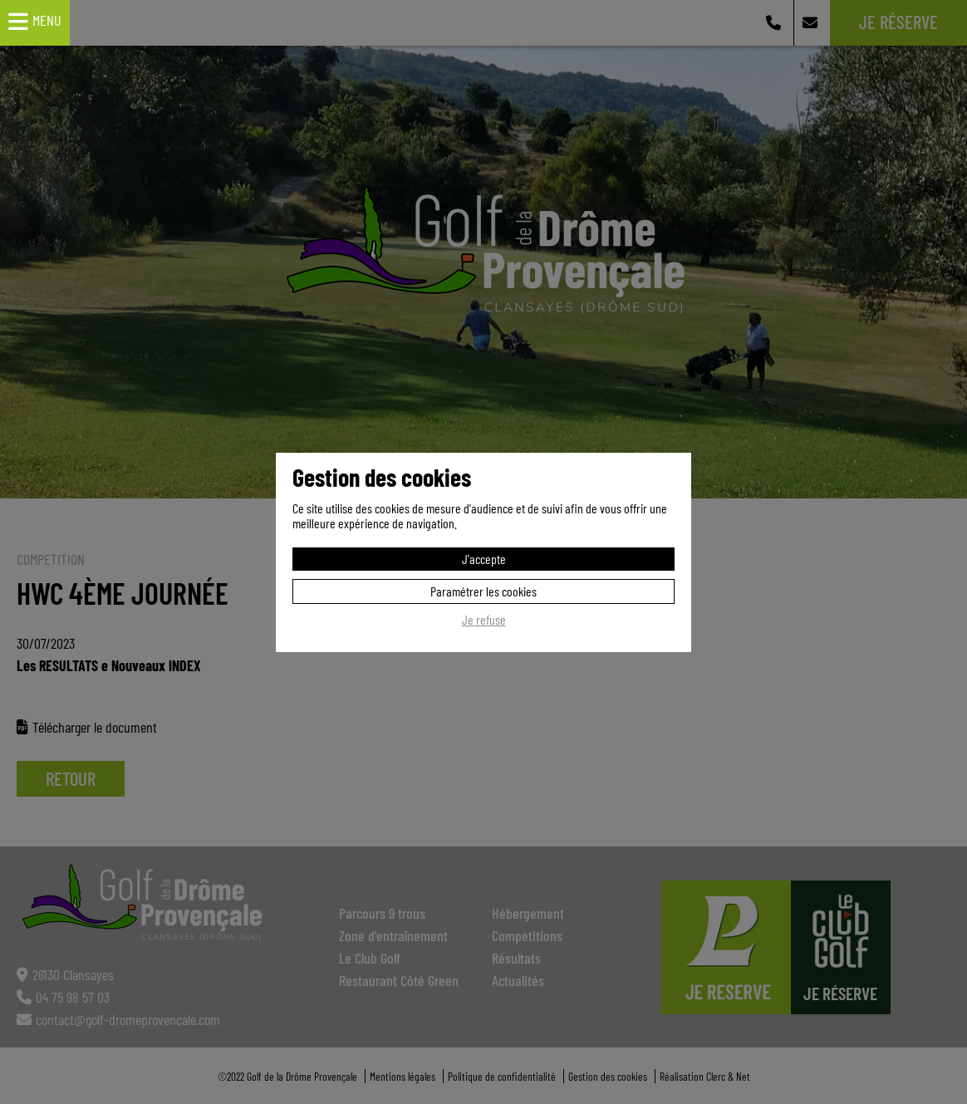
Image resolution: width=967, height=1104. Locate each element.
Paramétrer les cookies (483, 591)
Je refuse (484, 619)
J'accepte (484, 559)
